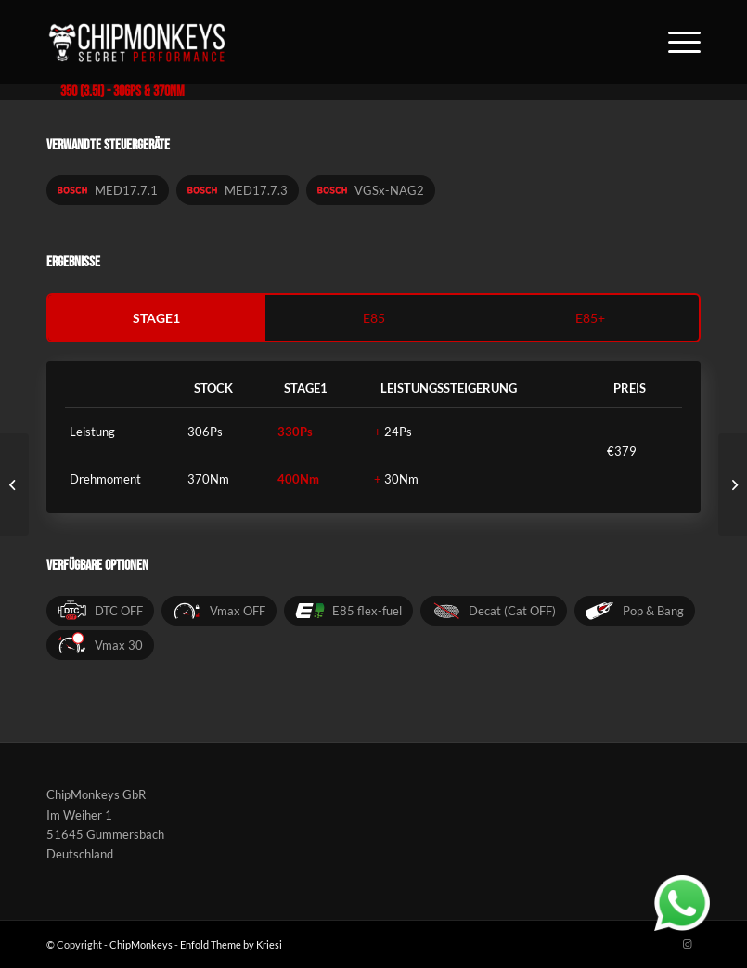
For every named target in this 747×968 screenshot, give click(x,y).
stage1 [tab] (156, 318)
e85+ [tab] (590, 318)
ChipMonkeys (141, 944)
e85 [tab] (374, 318)
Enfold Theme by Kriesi (231, 944)
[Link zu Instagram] (687, 944)
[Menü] (675, 42)
